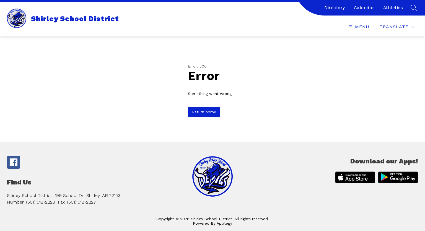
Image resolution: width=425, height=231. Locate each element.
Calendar (364, 7)
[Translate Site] (397, 26)
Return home (204, 112)
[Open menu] (358, 26)
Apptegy (224, 223)
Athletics (393, 7)
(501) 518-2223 (40, 202)
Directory (334, 7)
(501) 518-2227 (81, 202)
